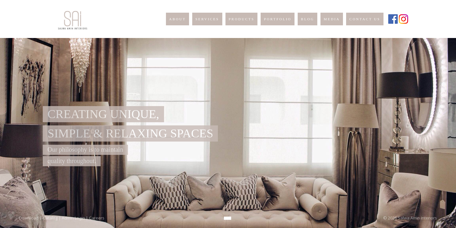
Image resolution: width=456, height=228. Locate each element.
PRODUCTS (241, 19)
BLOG (307, 19)
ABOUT (177, 19)
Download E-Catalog (38, 218)
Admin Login (73, 218)
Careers (96, 218)
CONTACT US (364, 19)
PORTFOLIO (277, 19)
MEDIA (332, 19)
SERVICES (207, 19)
